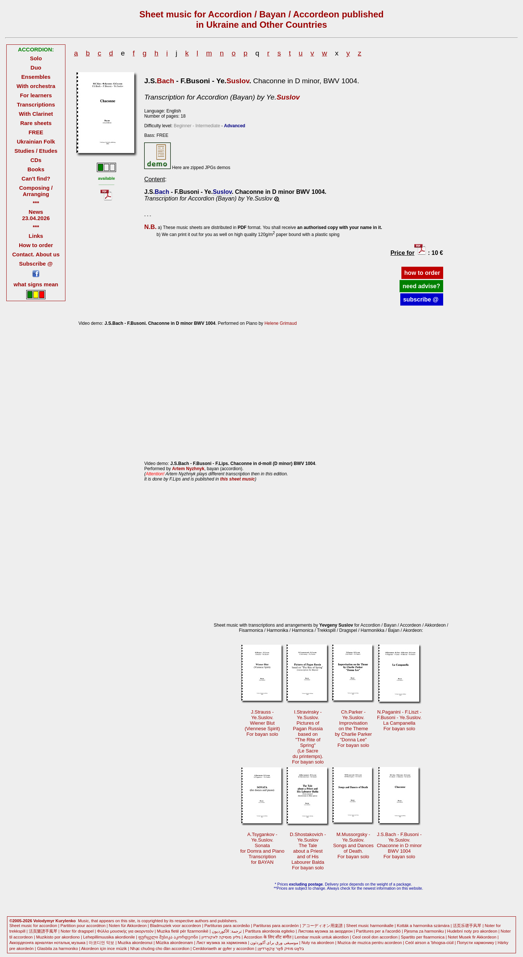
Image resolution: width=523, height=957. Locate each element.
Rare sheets (36, 123)
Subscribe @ (36, 263)
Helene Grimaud (280, 323)
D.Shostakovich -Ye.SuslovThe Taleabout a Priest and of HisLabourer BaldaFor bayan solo (308, 851)
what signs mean (36, 284)
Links (36, 236)
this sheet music (237, 479)
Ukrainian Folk (36, 141)
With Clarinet (36, 114)
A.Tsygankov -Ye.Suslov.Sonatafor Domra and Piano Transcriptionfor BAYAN (262, 848)
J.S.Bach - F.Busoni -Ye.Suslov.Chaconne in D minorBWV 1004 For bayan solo (399, 845)
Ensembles (36, 77)
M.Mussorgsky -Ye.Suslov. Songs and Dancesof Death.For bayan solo (353, 845)
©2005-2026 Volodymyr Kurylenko (42, 921)
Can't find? (35, 178)
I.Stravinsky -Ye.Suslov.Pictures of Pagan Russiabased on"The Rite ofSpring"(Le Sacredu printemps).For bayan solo (308, 737)
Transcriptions (36, 104)
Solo (36, 58)
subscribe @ (421, 299)
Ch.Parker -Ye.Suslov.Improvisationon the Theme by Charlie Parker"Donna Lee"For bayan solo (353, 728)
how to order (422, 273)
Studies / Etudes (35, 151)
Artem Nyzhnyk (188, 468)
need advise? (421, 286)
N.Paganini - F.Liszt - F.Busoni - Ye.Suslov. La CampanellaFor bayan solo (399, 720)
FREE (35, 132)
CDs (35, 160)
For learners (36, 95)
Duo (36, 67)
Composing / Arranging (36, 191)
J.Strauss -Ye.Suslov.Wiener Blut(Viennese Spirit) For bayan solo (262, 723)
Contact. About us (36, 254)
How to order (36, 245)
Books (35, 169)
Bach (165, 81)
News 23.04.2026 (36, 215)
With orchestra (36, 86)
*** (36, 203)
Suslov (238, 81)
